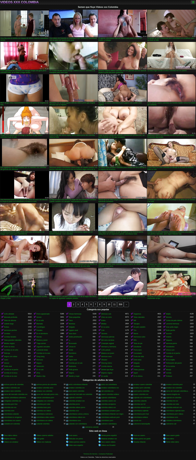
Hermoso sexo (106, 356)
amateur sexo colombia (12, 391)
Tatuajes (137, 324)
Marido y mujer (74, 376)
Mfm (135, 340)
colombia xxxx (74, 411)
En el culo (40, 370)
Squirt (136, 373)
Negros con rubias (10, 356)
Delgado (72, 327)
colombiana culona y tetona (79, 414)
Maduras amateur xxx (109, 439)
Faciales (39, 330)
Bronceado (73, 343)
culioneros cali (171, 424)
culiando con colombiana (78, 424)
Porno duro (138, 350)
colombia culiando (140, 401)
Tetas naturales (139, 317)
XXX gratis (40, 439)
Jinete (71, 350)
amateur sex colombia (174, 388)
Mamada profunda (10, 317)
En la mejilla (170, 360)
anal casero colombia (76, 391)
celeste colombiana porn (45, 398)
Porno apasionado (43, 314)
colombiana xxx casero (12, 420)
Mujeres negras (106, 373)
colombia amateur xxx (77, 401)
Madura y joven (42, 340)
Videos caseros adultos (44, 435)
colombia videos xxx (108, 407)
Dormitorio (72, 353)
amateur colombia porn (174, 384)
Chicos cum (170, 350)
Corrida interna (106, 366)
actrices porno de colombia (13, 384)
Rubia (103, 320)
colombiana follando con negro (112, 414)
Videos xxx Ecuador (108, 445)
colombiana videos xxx (77, 417)
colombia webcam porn (142, 407)
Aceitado (137, 366)
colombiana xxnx (172, 417)
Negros (39, 363)
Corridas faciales (10, 337)
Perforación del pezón (174, 363)
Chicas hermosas (75, 314)
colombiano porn (107, 420)
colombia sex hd (139, 404)
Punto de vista (139, 356)
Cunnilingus (40, 327)
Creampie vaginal (107, 343)
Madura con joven (107, 353)
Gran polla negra (172, 327)
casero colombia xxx (141, 394)
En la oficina (138, 376)
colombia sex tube (172, 404)
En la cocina (170, 366)
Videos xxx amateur (11, 442)
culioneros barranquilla (142, 424)
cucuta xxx (137, 420)
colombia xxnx (9, 411)
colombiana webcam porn (110, 417)
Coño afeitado (9, 314)
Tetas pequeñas (74, 317)
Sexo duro (72, 334)
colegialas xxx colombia (44, 401)
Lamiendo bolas (42, 350)
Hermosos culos (139, 337)
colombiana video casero (45, 417)
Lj (69, 340)
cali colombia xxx (107, 391)
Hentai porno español (109, 435)
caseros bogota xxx (173, 394)
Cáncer (6, 363)
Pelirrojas (169, 356)
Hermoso (39, 360)
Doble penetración (75, 337)
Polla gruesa (73, 370)
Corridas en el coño (11, 350)
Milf (135, 320)
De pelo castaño (139, 327)
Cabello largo (9, 324)
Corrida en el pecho (173, 353)
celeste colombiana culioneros (15, 398)
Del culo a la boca (107, 340)
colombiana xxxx (75, 420)
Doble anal (8, 366)
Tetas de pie (138, 343)
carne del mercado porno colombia (48, 394)
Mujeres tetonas (10, 439)
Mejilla (168, 314)
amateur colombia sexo (44, 388)
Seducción (40, 366)
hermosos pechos (10, 330)
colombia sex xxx (10, 407)
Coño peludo (105, 350)
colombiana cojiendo (141, 411)
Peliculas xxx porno (76, 439)
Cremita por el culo (75, 363)
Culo (103, 330)
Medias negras (9, 343)
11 (114, 304)
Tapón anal (73, 360)
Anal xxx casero (139, 435)
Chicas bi (72, 347)
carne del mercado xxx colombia (80, 394)
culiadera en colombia (12, 424)
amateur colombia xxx (77, 388)
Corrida (168, 373)
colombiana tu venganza (13, 417)
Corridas (7, 334)
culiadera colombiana (173, 420)
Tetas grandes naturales (12, 340)
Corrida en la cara (10, 376)
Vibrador (104, 360)
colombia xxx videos (43, 411)
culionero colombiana (109, 424)
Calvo (6, 360)
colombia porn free (10, 404)
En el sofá (40, 320)
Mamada (39, 324)
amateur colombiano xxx (110, 388)
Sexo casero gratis (172, 435)
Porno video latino (172, 442)
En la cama (105, 327)
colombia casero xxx (108, 401)
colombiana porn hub (141, 414)
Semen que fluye (107, 370)
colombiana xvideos (141, 417)
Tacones (104, 334)
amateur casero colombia (143, 384)
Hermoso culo (106, 314)
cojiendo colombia (75, 398)
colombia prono (74, 404)
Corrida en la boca (10, 373)
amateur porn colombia (142, 388)
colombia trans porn (43, 407)
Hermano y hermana (108, 347)
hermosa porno (171, 343)
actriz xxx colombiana (109, 384)
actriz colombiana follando (78, 384)
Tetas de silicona (10, 320)
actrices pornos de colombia (46, 384)
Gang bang (40, 356)
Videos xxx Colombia (19, 2)
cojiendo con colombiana (142, 398)
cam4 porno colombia (141, 391)
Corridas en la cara (43, 353)
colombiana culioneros (44, 414)
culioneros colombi (91, 427)
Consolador (138, 353)
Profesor (169, 376)
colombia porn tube (43, 404)
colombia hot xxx (172, 401)
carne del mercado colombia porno (178, 391)
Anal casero (73, 435)
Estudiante (137, 347)
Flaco (71, 320)
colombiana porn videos (174, 414)
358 (120, 304)
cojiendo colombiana (108, 398)
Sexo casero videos (108, 442)
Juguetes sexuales (43, 347)
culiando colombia (42, 424)
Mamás (39, 337)
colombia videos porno (77, 407)
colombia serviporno (108, 404)
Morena (168, 317)
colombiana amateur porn (110, 411)
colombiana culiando (11, 414)
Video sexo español (76, 445)
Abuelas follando (140, 442)
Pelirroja (7, 353)
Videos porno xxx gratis (142, 439)
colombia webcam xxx (174, 407)
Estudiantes (170, 347)
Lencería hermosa (172, 324)
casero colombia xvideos (110, 394)
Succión (169, 334)
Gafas (71, 356)
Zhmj (38, 373)
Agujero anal (73, 330)
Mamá (136, 334)
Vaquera (169, 340)
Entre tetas (137, 360)
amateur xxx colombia (44, 391)
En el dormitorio (42, 334)
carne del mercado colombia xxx (15, 394)
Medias (103, 324)
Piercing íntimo (106, 363)
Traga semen (41, 343)
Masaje (168, 370)
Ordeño (168, 337)
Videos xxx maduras (43, 442)
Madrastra (72, 366)
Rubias (6, 327)
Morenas (72, 324)
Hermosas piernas (107, 337)
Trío (135, 330)
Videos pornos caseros (77, 442)
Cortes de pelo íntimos (174, 320)
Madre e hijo (40, 376)
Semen (39, 317)
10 (109, 304)
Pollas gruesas (139, 370)
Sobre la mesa (9, 347)
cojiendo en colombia (173, 398)
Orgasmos (137, 314)
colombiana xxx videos (44, 420)
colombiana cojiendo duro (175, 411)
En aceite (104, 376)
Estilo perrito (170, 330)
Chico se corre (106, 317)
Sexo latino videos (10, 435)
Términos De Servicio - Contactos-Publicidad (98, 454)
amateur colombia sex (12, 388)
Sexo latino (170, 439)
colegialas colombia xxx (12, 401)
